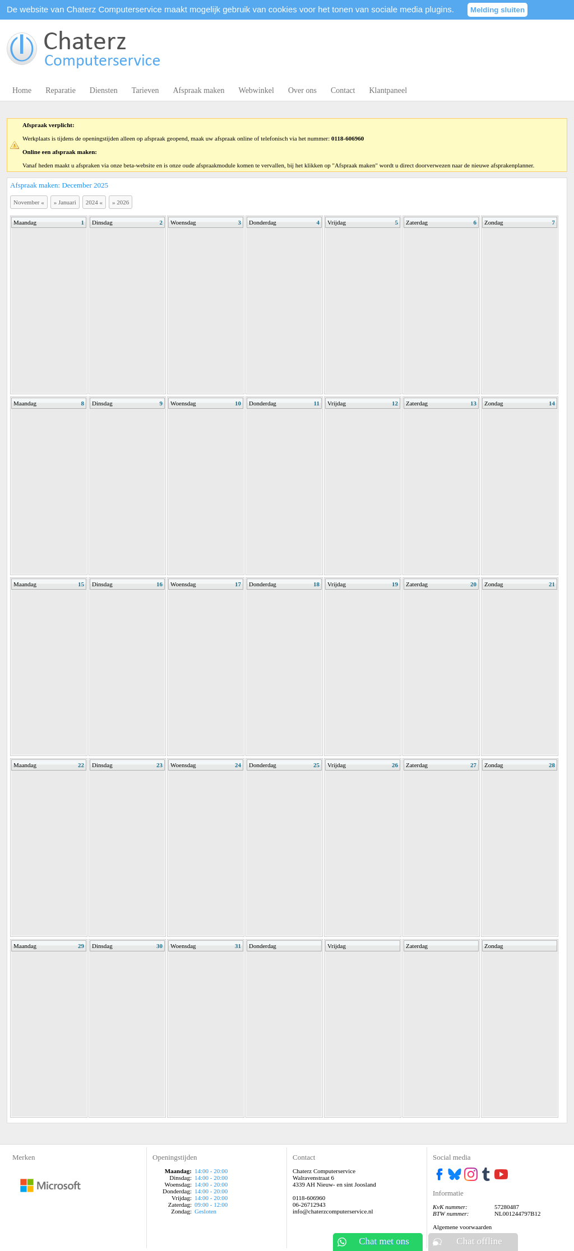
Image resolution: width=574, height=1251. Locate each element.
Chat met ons (384, 1241)
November (28, 202)
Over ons (302, 90)
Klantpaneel (388, 90)
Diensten (104, 90)
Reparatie (60, 90)
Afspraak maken (198, 90)
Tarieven (145, 90)
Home (21, 90)
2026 (120, 202)
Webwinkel (256, 90)
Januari (65, 202)
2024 (94, 202)
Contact (343, 90)
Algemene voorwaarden (462, 1227)
